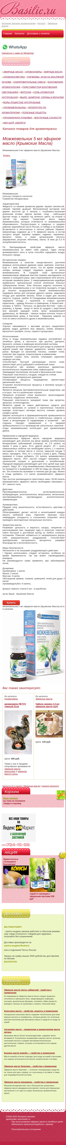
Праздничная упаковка (17, 117)
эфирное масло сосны (15, 772)
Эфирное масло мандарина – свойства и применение (31, 1082)
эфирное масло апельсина (12, 770)
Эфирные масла (13, 72)
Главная (7, 33)
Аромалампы (33, 72)
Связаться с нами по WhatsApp (18, 51)
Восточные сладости (48, 117)
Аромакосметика (14, 77)
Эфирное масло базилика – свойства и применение (30, 1066)
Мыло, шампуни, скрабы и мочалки (42, 97)
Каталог (19, 33)
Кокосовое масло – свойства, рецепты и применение (31, 1011)
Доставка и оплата (38, 33)
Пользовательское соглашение (26, 1129)
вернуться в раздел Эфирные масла (21, 786)
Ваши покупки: (10, 798)
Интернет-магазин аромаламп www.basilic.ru (20, 1117)
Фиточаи (25, 92)
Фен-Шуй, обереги (14, 123)
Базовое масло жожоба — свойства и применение (29, 1053)
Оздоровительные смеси (30, 82)
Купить (6, 155)
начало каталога (50, 786)
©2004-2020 (11, 1116)
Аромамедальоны (14, 107)
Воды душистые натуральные (21, 102)
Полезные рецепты (34, 112)
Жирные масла (53, 72)
